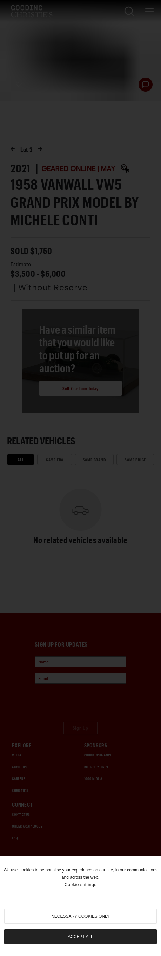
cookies (26, 870)
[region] (80, 906)
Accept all (80, 936)
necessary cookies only (80, 916)
